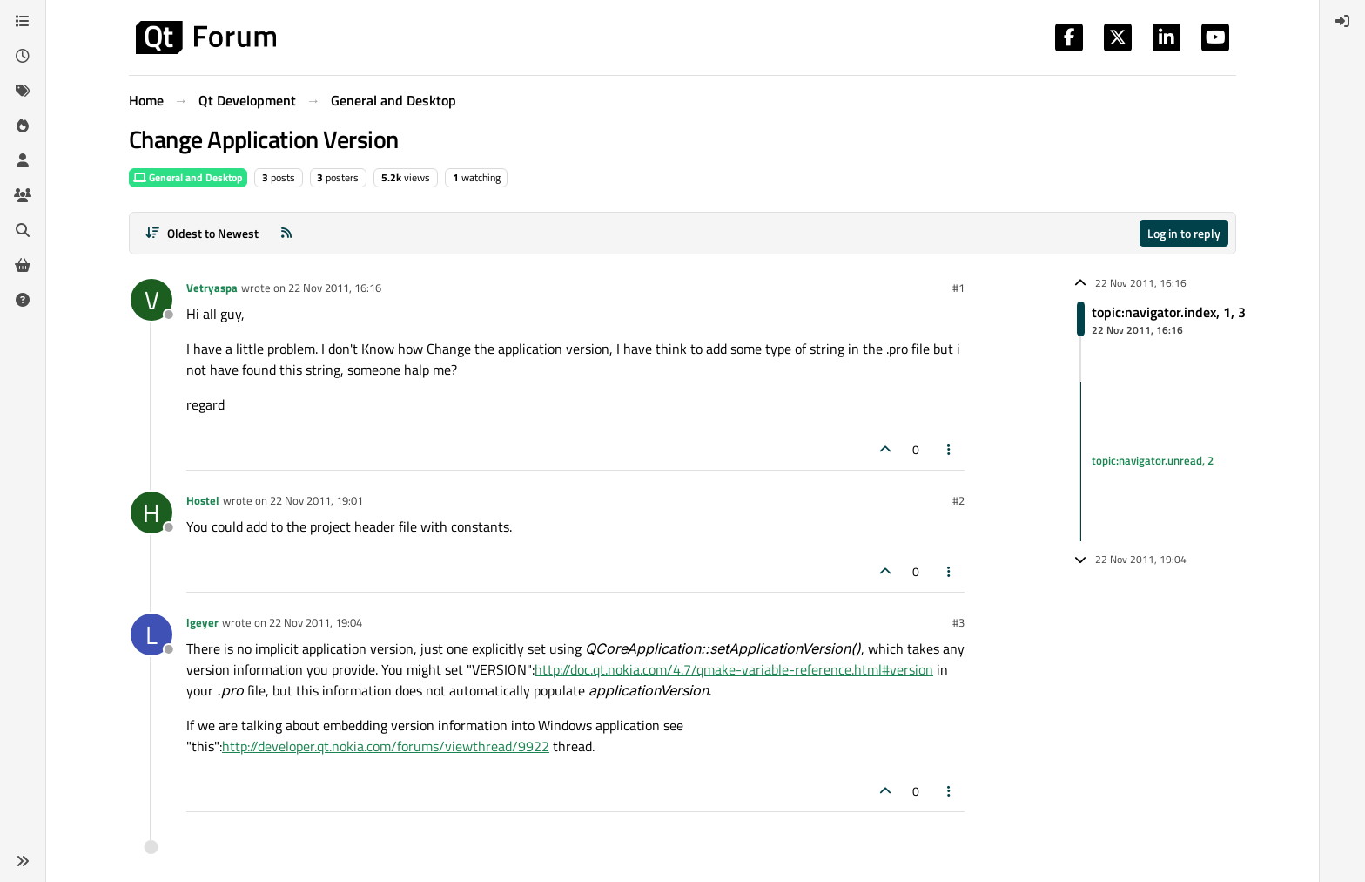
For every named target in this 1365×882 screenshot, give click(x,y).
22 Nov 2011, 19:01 (316, 500)
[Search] (22, 230)
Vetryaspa (212, 287)
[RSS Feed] (286, 233)
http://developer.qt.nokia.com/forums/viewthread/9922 (385, 746)
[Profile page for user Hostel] (151, 512)
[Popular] (22, 125)
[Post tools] (949, 449)
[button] (22, 861)
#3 (958, 622)
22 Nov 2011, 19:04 (315, 622)
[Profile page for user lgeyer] (151, 634)
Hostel (202, 500)
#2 (958, 500)
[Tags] (22, 91)
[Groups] (22, 195)
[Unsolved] (22, 300)
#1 (958, 287)
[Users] (22, 160)
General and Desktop (188, 177)
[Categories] (22, 21)
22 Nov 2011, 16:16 (334, 287)
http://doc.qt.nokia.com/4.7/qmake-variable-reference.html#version (734, 669)
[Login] (1342, 21)
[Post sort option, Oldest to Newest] (201, 233)
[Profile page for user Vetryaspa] (151, 300)
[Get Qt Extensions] (22, 265)
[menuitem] (1342, 21)
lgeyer (202, 622)
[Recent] (22, 56)
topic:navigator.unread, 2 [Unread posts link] (1153, 461)
